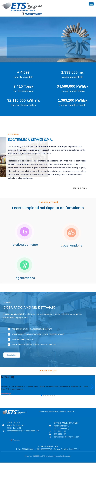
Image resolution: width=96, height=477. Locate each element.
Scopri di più (80, 188)
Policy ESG (71, 411)
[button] (41, 395)
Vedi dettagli (6, 394)
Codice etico (62, 411)
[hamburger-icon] (91, 4)
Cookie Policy (53, 411)
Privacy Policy (44, 411)
